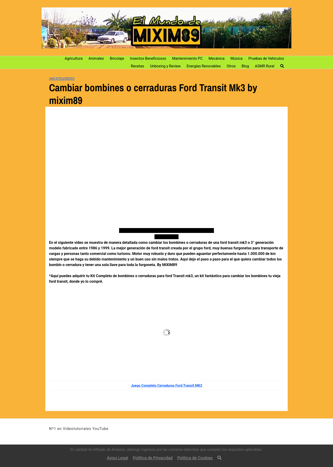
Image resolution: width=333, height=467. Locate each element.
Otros (231, 66)
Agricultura (74, 58)
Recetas (137, 66)
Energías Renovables (204, 66)
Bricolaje (117, 58)
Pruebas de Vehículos (266, 58)
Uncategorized (61, 79)
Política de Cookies (195, 457)
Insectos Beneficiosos (148, 58)
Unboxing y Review (165, 66)
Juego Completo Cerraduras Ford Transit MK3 (166, 385)
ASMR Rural (264, 66)
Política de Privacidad (153, 457)
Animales (96, 58)
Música (237, 58)
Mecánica (217, 58)
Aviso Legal (117, 457)
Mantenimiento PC (187, 58)
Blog (245, 66)
